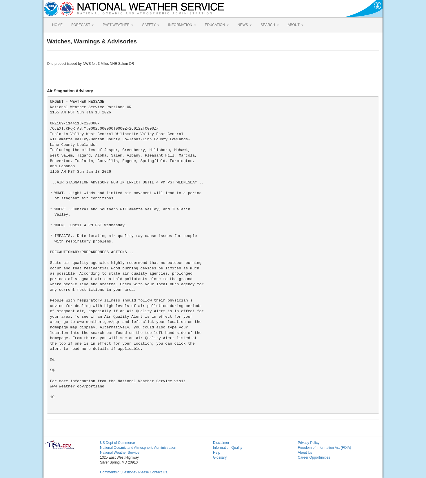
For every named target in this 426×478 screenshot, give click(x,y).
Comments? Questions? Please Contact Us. (134, 472)
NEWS (245, 25)
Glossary (220, 457)
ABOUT (295, 25)
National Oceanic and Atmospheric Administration (138, 448)
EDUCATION (217, 25)
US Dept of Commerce (117, 443)
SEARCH (270, 25)
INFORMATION (182, 25)
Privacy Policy (309, 443)
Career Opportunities (314, 457)
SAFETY (150, 25)
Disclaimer (221, 443)
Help (216, 453)
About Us (305, 453)
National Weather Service (119, 453)
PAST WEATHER (118, 25)
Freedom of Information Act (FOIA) (324, 448)
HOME (57, 25)
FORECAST (82, 25)
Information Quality (227, 448)
